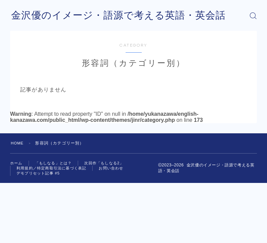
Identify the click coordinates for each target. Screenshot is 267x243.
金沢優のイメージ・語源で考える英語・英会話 (122, 15)
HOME (18, 143)
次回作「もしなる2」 (104, 163)
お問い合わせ (111, 168)
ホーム (16, 163)
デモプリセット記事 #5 (38, 173)
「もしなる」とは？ (53, 163)
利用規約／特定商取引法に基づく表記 (51, 168)
